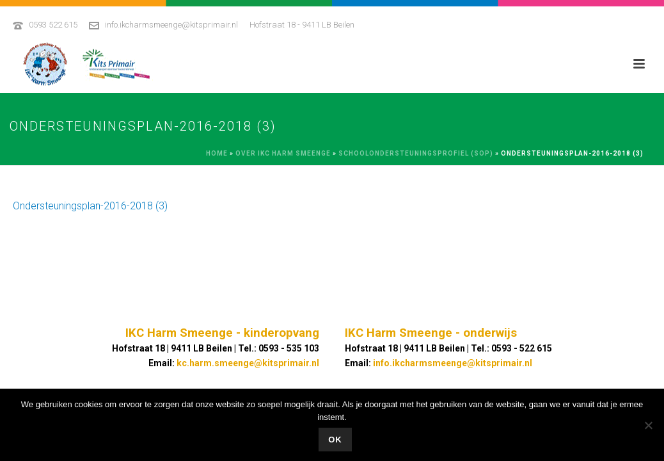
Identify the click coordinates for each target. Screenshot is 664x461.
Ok (335, 439)
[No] (648, 425)
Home (217, 153)
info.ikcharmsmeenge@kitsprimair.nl (171, 24)
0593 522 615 (53, 24)
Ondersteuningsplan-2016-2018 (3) (90, 206)
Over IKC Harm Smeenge (283, 153)
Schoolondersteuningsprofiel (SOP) (415, 153)
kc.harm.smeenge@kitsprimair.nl (248, 363)
